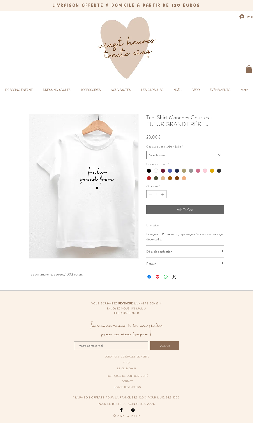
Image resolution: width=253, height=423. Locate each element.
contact (127, 381)
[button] (249, 69)
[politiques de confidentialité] (127, 375)
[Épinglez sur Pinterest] (157, 276)
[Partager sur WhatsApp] (165, 276)
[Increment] (163, 194)
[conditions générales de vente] (127, 356)
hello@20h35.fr (126, 312)
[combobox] (185, 155)
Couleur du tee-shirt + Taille (164, 147)
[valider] (164, 345)
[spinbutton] (156, 194)
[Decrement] (149, 194)
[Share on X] (174, 276)
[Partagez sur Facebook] (149, 276)
